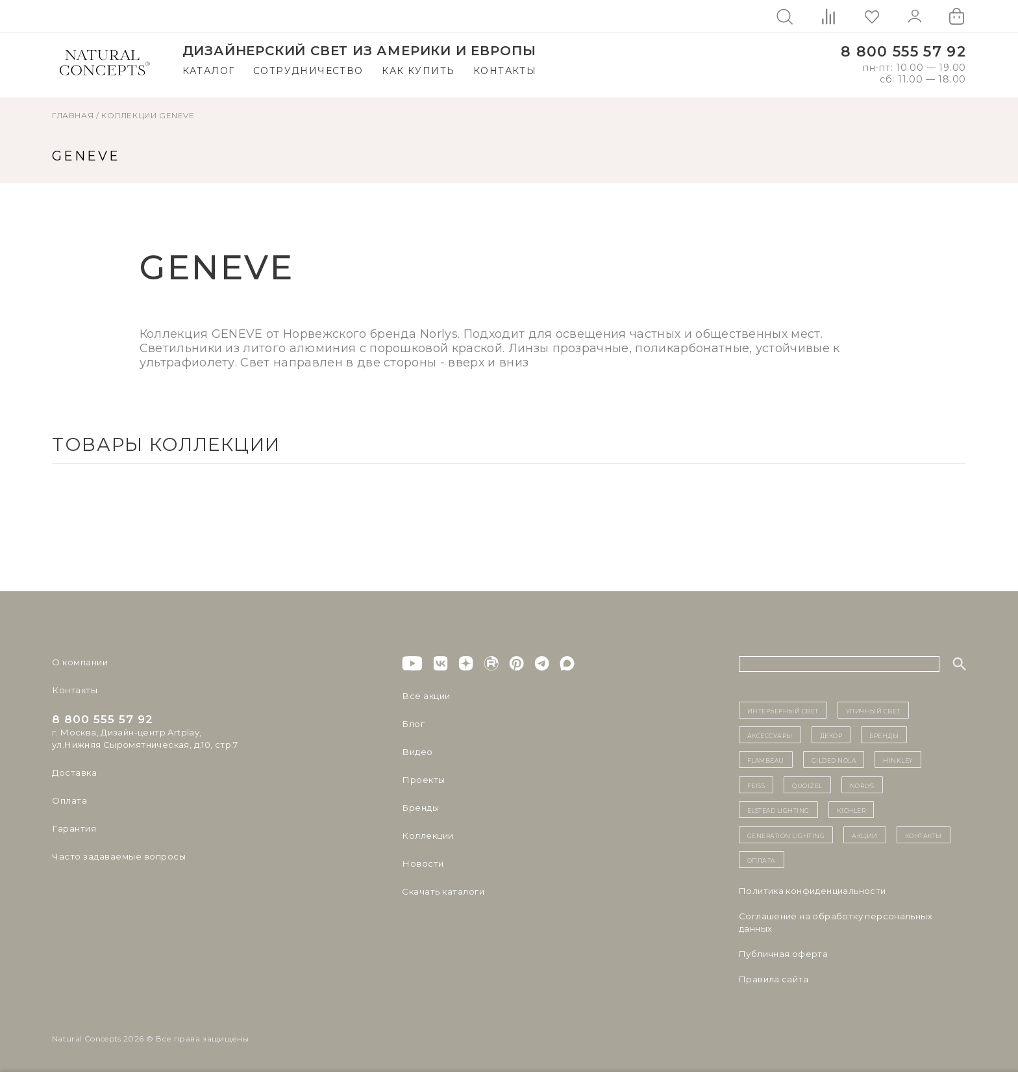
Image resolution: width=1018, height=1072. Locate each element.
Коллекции (128, 115)
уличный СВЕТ (873, 710)
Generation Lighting (786, 835)
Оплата (69, 800)
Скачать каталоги (442, 891)
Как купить (418, 71)
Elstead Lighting (778, 809)
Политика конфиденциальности (812, 891)
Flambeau (765, 759)
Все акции (425, 696)
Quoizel (807, 785)
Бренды (420, 807)
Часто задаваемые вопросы (118, 856)
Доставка (74, 772)
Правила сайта (773, 979)
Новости (422, 863)
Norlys (862, 785)
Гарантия (73, 828)
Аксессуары (770, 735)
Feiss (756, 785)
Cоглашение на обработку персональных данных (835, 922)
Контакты (504, 71)
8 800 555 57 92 (903, 52)
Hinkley (898, 759)
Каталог (208, 71)
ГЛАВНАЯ (72, 115)
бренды (884, 735)
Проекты (423, 779)
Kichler (851, 809)
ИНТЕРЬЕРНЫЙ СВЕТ (783, 710)
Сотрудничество (308, 71)
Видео (416, 752)
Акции (865, 835)
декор (831, 735)
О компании (79, 662)
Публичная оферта (783, 954)
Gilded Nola (834, 759)
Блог (413, 724)
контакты (923, 835)
